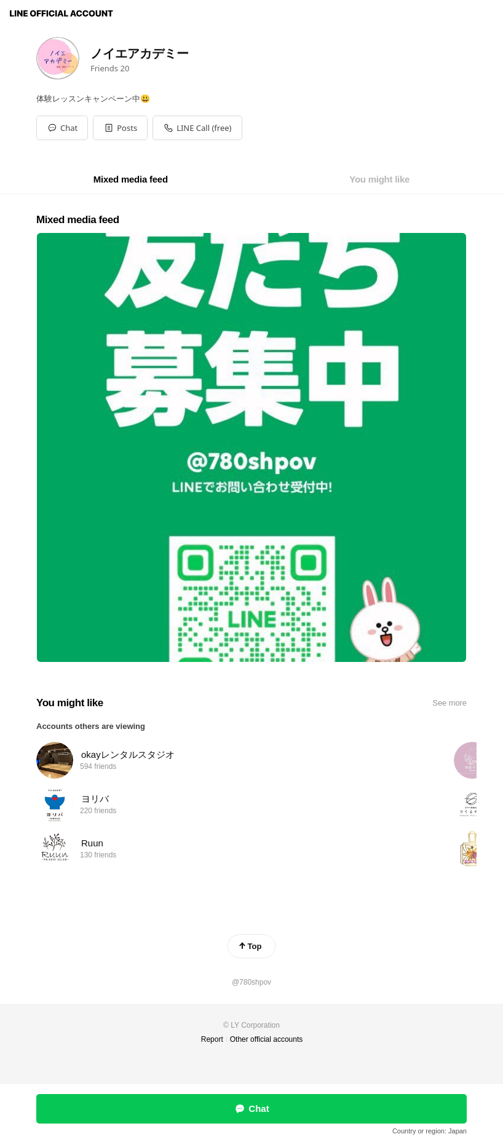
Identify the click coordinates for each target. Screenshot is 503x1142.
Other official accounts (266, 1039)
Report (212, 1039)
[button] (120, 128)
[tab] (130, 179)
